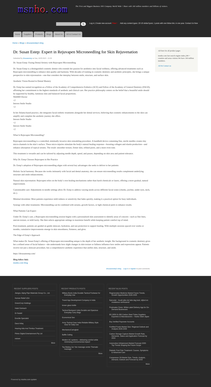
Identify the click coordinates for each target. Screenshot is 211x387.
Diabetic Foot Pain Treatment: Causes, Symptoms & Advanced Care (128, 351)
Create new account (104, 23)
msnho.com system (29, 380)
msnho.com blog (20, 263)
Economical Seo (68, 317)
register (133, 269)
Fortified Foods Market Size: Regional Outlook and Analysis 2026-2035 (129, 328)
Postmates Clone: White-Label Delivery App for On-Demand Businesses (129, 308)
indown (17, 339)
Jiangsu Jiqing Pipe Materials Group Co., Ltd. (32, 293)
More (53, 343)
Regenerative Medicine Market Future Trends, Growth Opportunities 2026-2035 (127, 294)
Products (39, 34)
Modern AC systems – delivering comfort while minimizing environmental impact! (80, 341)
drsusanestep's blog (35, 43)
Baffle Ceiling (67, 335)
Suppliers (28, 34)
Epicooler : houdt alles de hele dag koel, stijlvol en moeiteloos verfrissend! (128, 301)
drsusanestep (27, 58)
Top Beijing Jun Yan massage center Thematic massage (80, 348)
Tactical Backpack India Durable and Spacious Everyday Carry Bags (80, 311)
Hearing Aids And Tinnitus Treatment (29, 328)
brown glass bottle (69, 305)
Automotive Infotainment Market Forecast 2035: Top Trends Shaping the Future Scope (127, 344)
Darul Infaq (19, 323)
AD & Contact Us (73, 34)
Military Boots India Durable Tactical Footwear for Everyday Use (81, 294)
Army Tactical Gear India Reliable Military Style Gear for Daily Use (80, 324)
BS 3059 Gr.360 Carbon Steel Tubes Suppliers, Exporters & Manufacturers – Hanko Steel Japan (129, 316)
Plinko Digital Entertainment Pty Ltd (28, 334)
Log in (92, 23)
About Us (59, 34)
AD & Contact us (164, 66)
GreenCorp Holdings (23, 303)
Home (17, 34)
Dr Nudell (18, 313)
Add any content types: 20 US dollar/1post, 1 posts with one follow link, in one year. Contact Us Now (159, 23)
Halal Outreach (21, 308)
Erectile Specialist (22, 318)
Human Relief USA (22, 298)
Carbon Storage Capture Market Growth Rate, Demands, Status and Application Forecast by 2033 (128, 336)
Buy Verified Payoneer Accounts (121, 322)
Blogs (48, 34)
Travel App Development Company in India (78, 300)
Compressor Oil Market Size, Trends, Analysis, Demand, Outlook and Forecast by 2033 (127, 359)
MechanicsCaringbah (70, 330)
